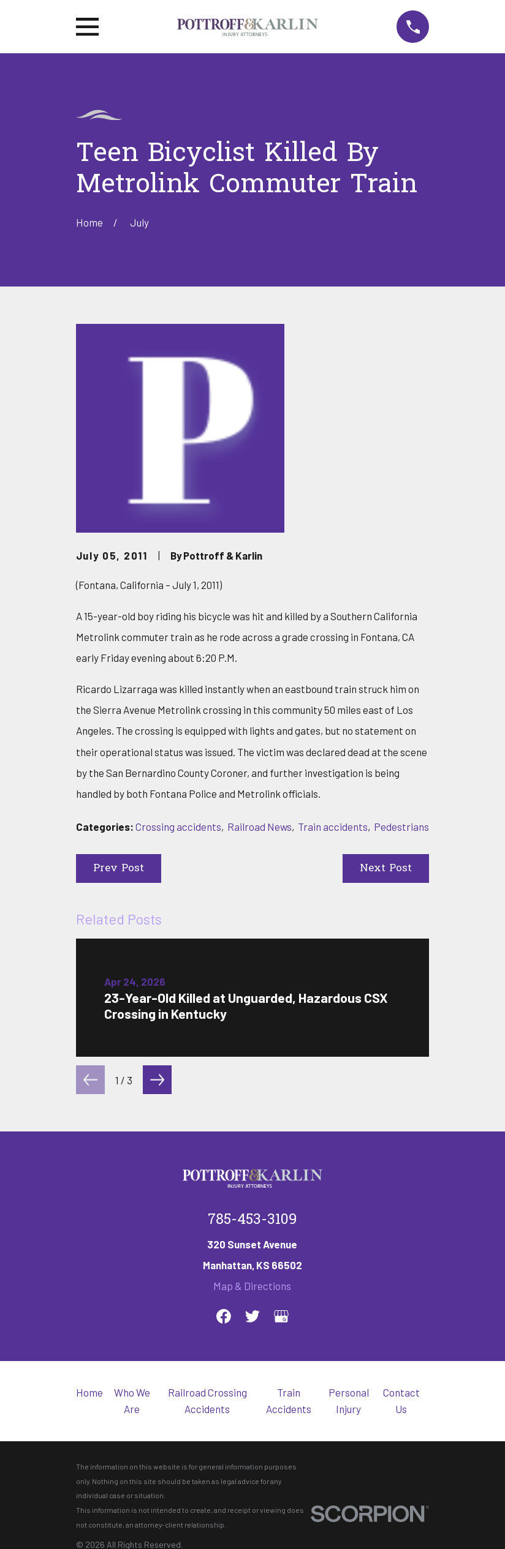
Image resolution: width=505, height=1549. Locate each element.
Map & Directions (252, 1286)
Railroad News (259, 826)
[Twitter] (252, 1316)
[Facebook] (223, 1316)
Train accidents (333, 826)
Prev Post (118, 868)
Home (89, 1392)
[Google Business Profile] (281, 1316)
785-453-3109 (252, 1220)
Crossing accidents (178, 826)
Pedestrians (401, 826)
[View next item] (157, 1079)
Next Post (386, 868)
